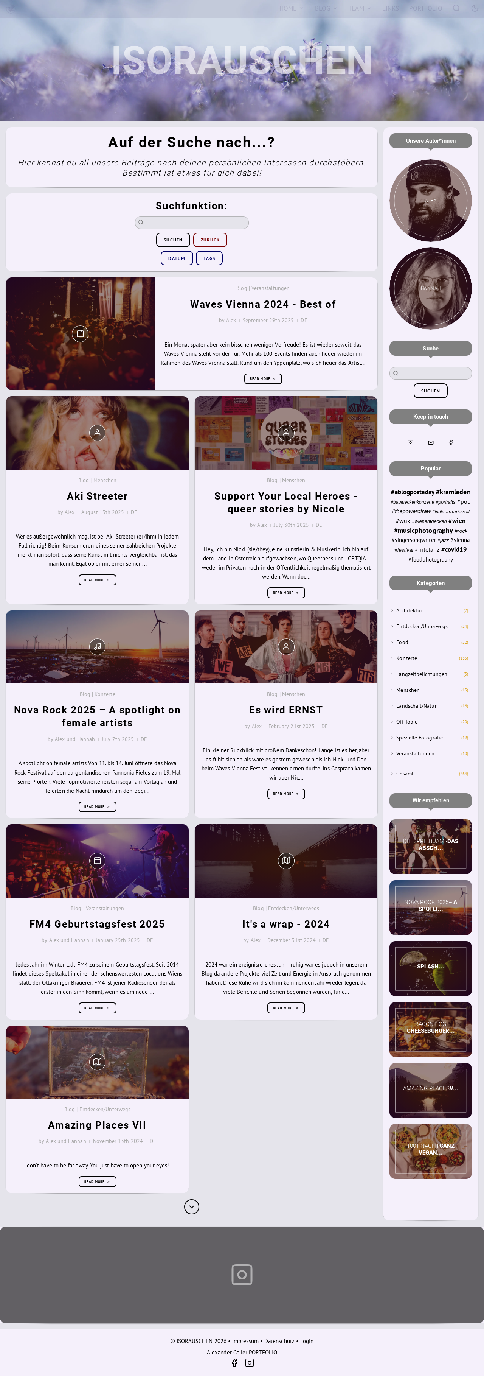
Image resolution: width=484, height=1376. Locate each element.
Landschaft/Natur (416, 705)
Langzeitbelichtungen (421, 674)
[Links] (390, 8)
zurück (210, 240)
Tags (209, 258)
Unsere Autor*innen (431, 140)
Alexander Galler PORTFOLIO (242, 1352)
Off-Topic (406, 721)
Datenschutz (279, 1341)
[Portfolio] (425, 8)
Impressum (245, 1341)
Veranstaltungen (415, 753)
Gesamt (404, 773)
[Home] (292, 8)
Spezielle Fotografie (419, 737)
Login (306, 1341)
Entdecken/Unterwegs (421, 626)
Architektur (409, 610)
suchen (173, 240)
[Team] (360, 8)
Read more (263, 379)
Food (402, 642)
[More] (191, 1206)
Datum (176, 258)
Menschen (408, 689)
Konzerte (406, 658)
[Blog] (326, 8)
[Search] (456, 8)
